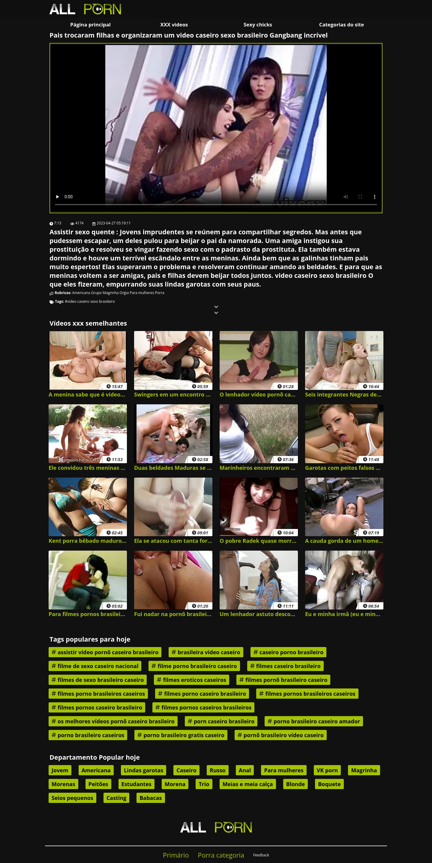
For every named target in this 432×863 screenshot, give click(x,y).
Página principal (90, 24)
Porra (159, 292)
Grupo (96, 292)
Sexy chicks (258, 24)
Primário (176, 855)
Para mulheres (142, 292)
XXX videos (174, 24)
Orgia (124, 292)
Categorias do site (341, 24)
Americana (81, 292)
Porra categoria (221, 855)
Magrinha (110, 292)
